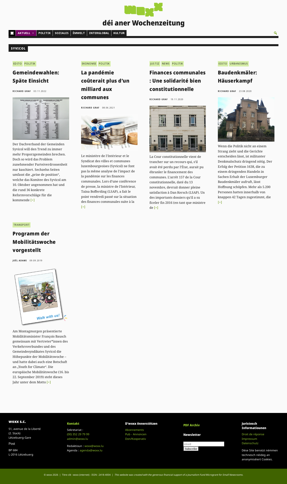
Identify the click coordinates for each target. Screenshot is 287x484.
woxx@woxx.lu (94, 446)
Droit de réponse (253, 434)
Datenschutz (250, 443)
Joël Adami (20, 260)
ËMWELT (79, 33)
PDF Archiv (191, 425)
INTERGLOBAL (99, 33)
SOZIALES (62, 33)
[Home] (12, 33)
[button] (275, 33)
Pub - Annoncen (135, 434)
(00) (78, 434)
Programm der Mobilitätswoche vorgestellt (34, 242)
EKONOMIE (89, 63)
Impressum (249, 439)
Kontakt (73, 423)
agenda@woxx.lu (91, 450)
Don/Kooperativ (135, 439)
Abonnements (134, 430)
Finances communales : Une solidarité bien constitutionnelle (177, 81)
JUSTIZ (154, 63)
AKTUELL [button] (26, 33)
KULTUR (119, 33)
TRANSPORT (21, 224)
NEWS (166, 63)
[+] (32, 200)
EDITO (17, 63)
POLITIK (44, 33)
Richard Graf (22, 91)
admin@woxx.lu (77, 439)
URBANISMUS (239, 63)
